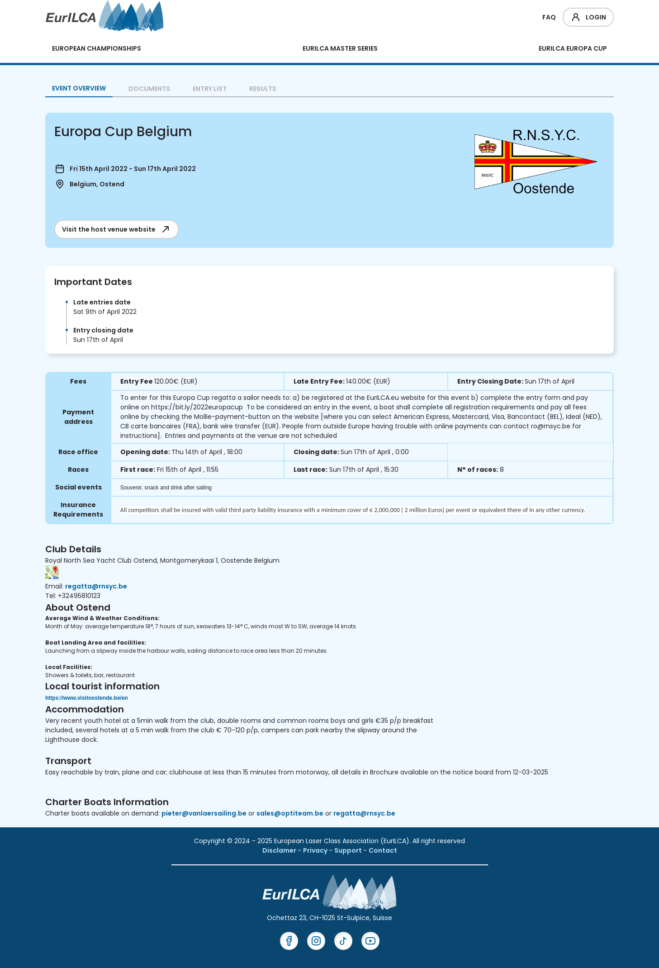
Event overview (79, 88)
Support (348, 850)
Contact (383, 850)
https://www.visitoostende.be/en (86, 698)
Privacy (316, 850)
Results (262, 88)
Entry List (210, 88)
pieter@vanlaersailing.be (204, 813)
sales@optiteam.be (289, 813)
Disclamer (280, 850)
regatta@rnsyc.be (96, 586)
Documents (149, 88)
